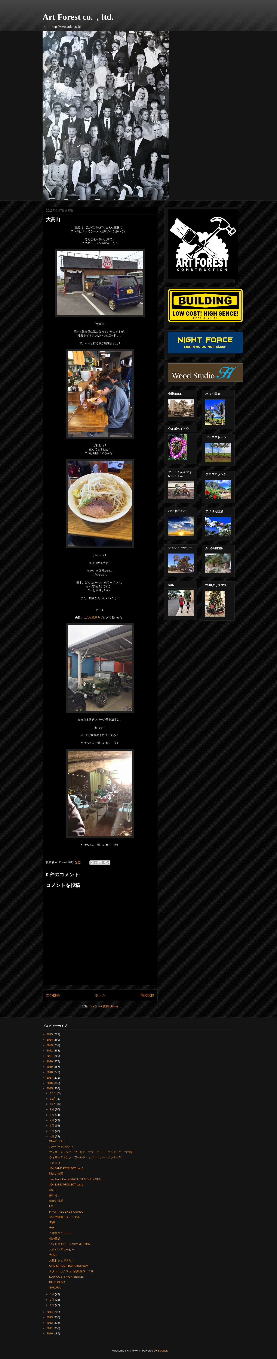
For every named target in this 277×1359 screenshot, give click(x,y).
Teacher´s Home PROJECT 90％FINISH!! (75, 1179)
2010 (50, 1333)
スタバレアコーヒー (61, 1249)
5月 (52, 1131)
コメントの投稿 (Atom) (103, 1006)
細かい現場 (56, 1200)
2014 (50, 1311)
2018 (50, 1072)
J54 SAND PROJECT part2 (66, 1168)
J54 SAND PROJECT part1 (66, 1184)
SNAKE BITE (57, 1141)
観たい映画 (56, 1173)
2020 (50, 1061)
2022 (50, 1050)
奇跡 (52, 1222)
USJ (52, 1206)
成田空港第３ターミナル (64, 1217)
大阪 (52, 1227)
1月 (52, 1305)
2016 (50, 1083)
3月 (52, 1294)
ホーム (100, 995)
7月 (52, 1120)
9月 (52, 1109)
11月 (53, 1098)
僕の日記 (54, 1238)
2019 (50, 1066)
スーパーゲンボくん (61, 1146)
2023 (50, 1045)
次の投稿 (53, 995)
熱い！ (53, 1189)
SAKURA (55, 1287)
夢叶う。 (54, 1195)
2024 (50, 1039)
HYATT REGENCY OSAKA (66, 1211)
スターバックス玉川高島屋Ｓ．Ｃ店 (71, 1271)
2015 (50, 1088)
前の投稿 (147, 995)
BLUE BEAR (57, 1282)
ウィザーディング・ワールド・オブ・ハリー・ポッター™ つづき (91, 1152)
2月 (52, 1299)
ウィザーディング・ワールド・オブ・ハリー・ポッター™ (85, 1157)
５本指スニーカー (60, 1233)
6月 (52, 1125)
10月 (53, 1104)
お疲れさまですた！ (61, 1260)
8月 (52, 1114)
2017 (50, 1077)
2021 (50, 1055)
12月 (53, 1093)
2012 (50, 1322)
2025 (50, 1034)
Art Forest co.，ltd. (78, 17)
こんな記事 (90, 617)
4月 (52, 1136)
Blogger (162, 1350)
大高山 (53, 1254)
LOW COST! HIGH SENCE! (66, 1276)
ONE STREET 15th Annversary (68, 1265)
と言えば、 (56, 1163)
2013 (50, 1317)
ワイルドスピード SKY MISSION (69, 1244)
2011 (50, 1328)
